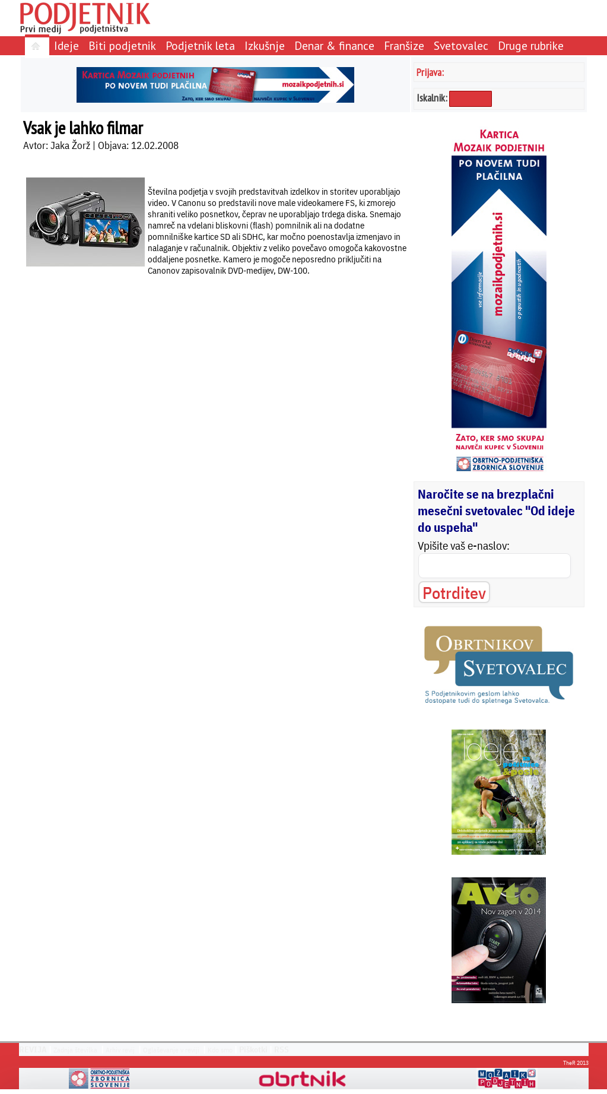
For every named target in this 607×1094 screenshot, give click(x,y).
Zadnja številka (75, 1049)
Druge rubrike (531, 45)
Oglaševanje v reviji (171, 1049)
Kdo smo (220, 1049)
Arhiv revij (120, 1049)
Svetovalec (461, 45)
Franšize (404, 45)
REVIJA (33, 1049)
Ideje (66, 45)
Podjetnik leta (200, 45)
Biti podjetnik (122, 45)
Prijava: (430, 72)
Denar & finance (334, 45)
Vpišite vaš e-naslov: (464, 545)
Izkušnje (264, 45)
